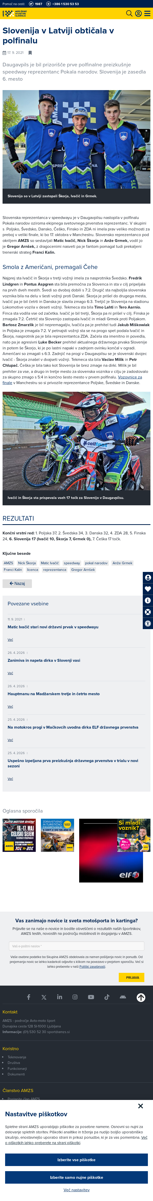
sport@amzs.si (58, 1031)
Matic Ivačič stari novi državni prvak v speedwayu (53, 627)
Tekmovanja (17, 1057)
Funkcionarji (17, 1068)
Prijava (132, 977)
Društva (14, 1062)
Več (10, 639)
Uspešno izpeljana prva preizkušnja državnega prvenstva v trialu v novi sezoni (73, 763)
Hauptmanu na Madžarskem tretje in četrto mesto (54, 694)
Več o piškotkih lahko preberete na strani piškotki (76, 1140)
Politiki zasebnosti (92, 966)
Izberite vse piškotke (76, 1160)
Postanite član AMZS (24, 1098)
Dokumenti (16, 1074)
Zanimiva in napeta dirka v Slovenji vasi (44, 660)
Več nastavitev (77, 1190)
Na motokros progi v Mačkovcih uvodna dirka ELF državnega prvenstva (73, 727)
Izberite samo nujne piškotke (76, 1177)
